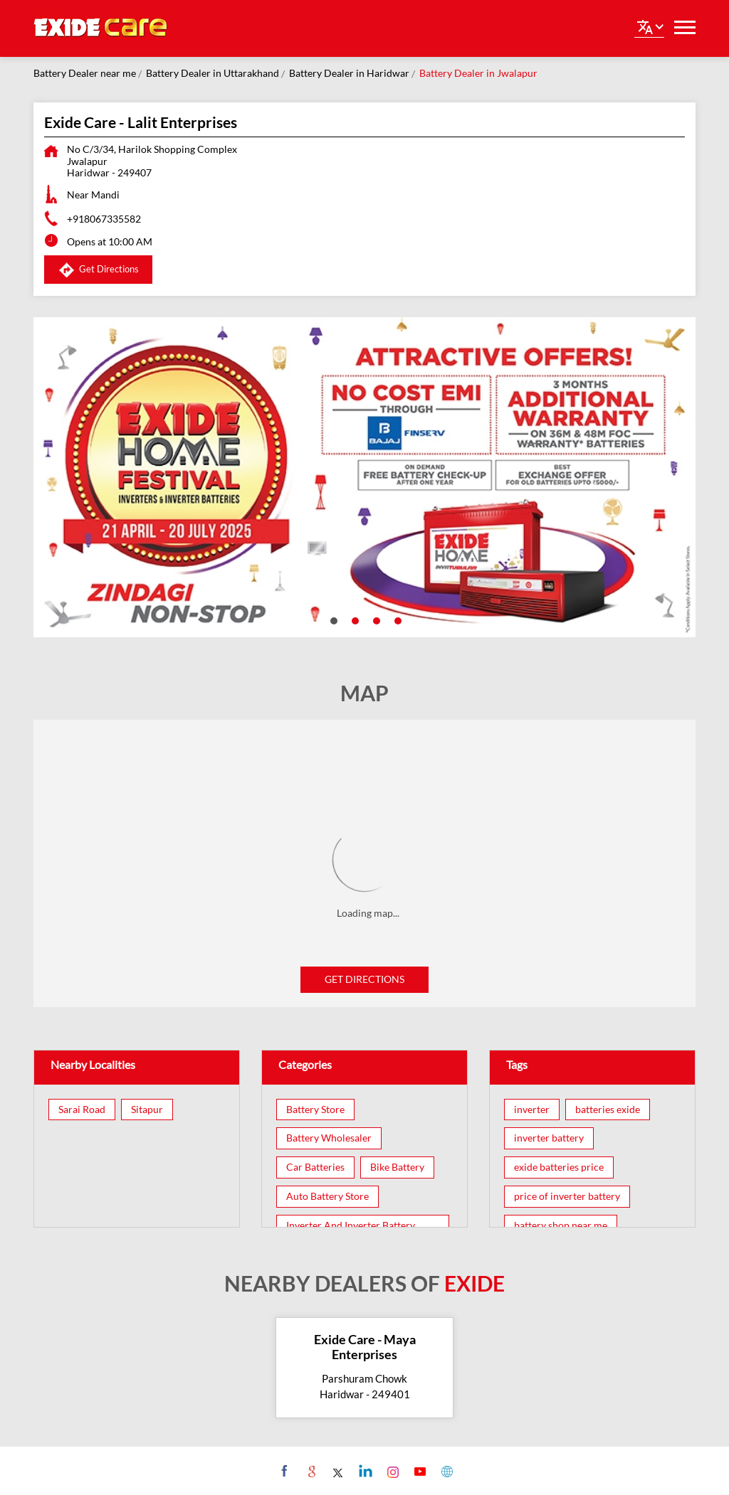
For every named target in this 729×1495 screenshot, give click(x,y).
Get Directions (364, 979)
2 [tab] (353, 619)
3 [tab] (375, 619)
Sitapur (147, 1109)
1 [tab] (332, 619)
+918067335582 (104, 219)
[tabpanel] (364, 477)
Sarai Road (81, 1109)
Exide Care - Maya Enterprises (365, 1347)
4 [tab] (396, 619)
